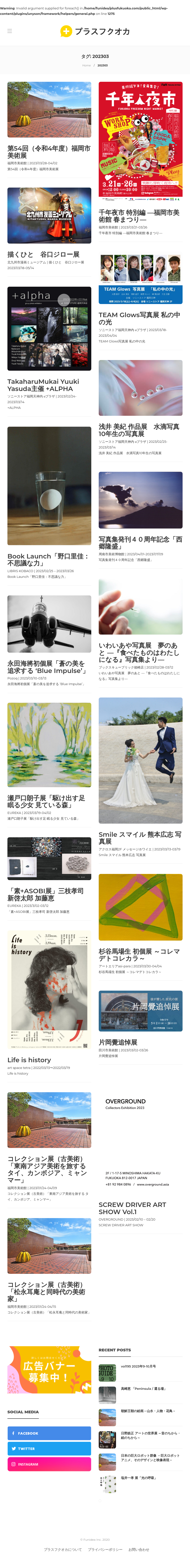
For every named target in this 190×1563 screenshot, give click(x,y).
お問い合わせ (138, 1549)
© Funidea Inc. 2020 (95, 1539)
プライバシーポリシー (105, 1549)
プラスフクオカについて (63, 1549)
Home (86, 65)
